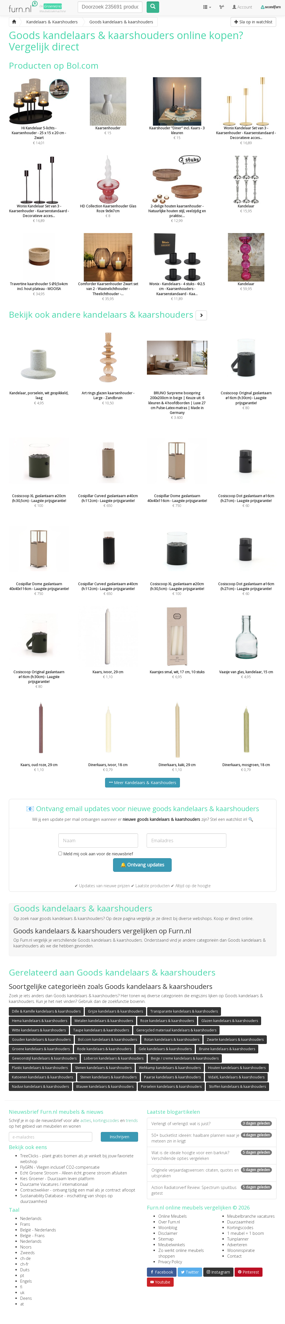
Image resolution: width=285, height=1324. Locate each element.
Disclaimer (167, 1233)
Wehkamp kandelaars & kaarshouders (170, 1067)
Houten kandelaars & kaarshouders (237, 1067)
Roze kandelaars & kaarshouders (167, 1020)
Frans (25, 1224)
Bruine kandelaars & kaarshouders (227, 1048)
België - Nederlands (38, 1230)
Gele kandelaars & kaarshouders (165, 1048)
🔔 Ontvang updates (142, 865)
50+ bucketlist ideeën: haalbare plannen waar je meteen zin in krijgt (211, 1138)
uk (22, 1292)
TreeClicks (29, 1155)
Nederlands (31, 1218)
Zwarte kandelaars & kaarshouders (235, 1039)
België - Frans (32, 1235)
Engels (26, 1281)
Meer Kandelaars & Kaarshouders (142, 782)
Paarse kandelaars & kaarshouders (172, 1077)
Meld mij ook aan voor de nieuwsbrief (95, 853)
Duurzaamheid (240, 1222)
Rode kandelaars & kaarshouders (104, 1048)
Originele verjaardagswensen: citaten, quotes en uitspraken (211, 1172)
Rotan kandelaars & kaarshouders (171, 1039)
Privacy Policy (170, 1261)
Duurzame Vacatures (39, 1184)
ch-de (25, 1258)
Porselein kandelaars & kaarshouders (171, 1086)
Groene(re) (52, 6)
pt (22, 1275)
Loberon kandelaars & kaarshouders (113, 1058)
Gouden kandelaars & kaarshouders (41, 1039)
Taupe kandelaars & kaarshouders (101, 1030)
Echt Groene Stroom (39, 1173)
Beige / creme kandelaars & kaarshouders (185, 1058)
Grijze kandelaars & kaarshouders (115, 1011)
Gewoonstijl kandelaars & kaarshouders (44, 1058)
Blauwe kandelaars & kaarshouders (105, 1086)
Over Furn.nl (169, 1222)
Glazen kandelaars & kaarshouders (229, 1020)
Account (242, 7)
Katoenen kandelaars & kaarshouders (42, 1077)
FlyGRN (26, 1167)
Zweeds (27, 1252)
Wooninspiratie (241, 1250)
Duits (25, 1269)
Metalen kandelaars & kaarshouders (104, 1020)
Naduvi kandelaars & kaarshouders (40, 1086)
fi (21, 1287)
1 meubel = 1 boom (245, 1233)
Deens (26, 1298)
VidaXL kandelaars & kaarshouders (236, 1077)
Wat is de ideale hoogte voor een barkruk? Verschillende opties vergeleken (211, 1155)
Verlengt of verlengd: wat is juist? (211, 1123)
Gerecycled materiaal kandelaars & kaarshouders (176, 1030)
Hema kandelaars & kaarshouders (39, 1020)
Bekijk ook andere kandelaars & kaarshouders (108, 314)
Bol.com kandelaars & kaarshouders (107, 1039)
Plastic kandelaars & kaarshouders (40, 1067)
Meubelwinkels (171, 1244)
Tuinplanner (238, 1239)
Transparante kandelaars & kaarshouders (184, 1011)
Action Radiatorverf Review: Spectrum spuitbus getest (211, 1190)
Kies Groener (32, 1178)
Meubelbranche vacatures (251, 1216)
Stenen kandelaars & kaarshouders (103, 1067)
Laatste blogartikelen (173, 1111)
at (22, 1304)
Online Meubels (172, 1216)
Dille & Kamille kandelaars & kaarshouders (46, 1011)
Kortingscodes (240, 1227)
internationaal (75, 1184)
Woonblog (167, 1227)
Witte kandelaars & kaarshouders (39, 1030)
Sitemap (166, 1239)
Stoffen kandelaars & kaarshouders (237, 1086)
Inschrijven (119, 1136)
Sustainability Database (41, 1195)
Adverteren (237, 1244)
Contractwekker (34, 1190)
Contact (234, 1256)
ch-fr (24, 1264)
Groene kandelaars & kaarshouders (41, 1048)
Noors (26, 1247)
